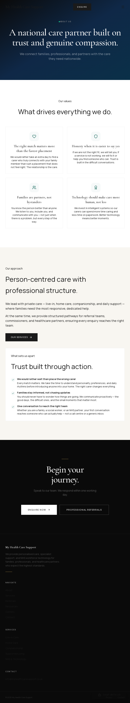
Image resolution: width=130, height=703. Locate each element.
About (8, 590)
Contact (10, 617)
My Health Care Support (24, 6)
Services (10, 595)
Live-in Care (12, 637)
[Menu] (123, 7)
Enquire (82, 7)
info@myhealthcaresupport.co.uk (24, 679)
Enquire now (39, 509)
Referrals (10, 601)
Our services (21, 337)
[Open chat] (109, 695)
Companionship (14, 648)
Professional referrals (84, 509)
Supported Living (14, 653)
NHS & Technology (15, 659)
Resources (11, 606)
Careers (10, 611)
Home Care (11, 642)
